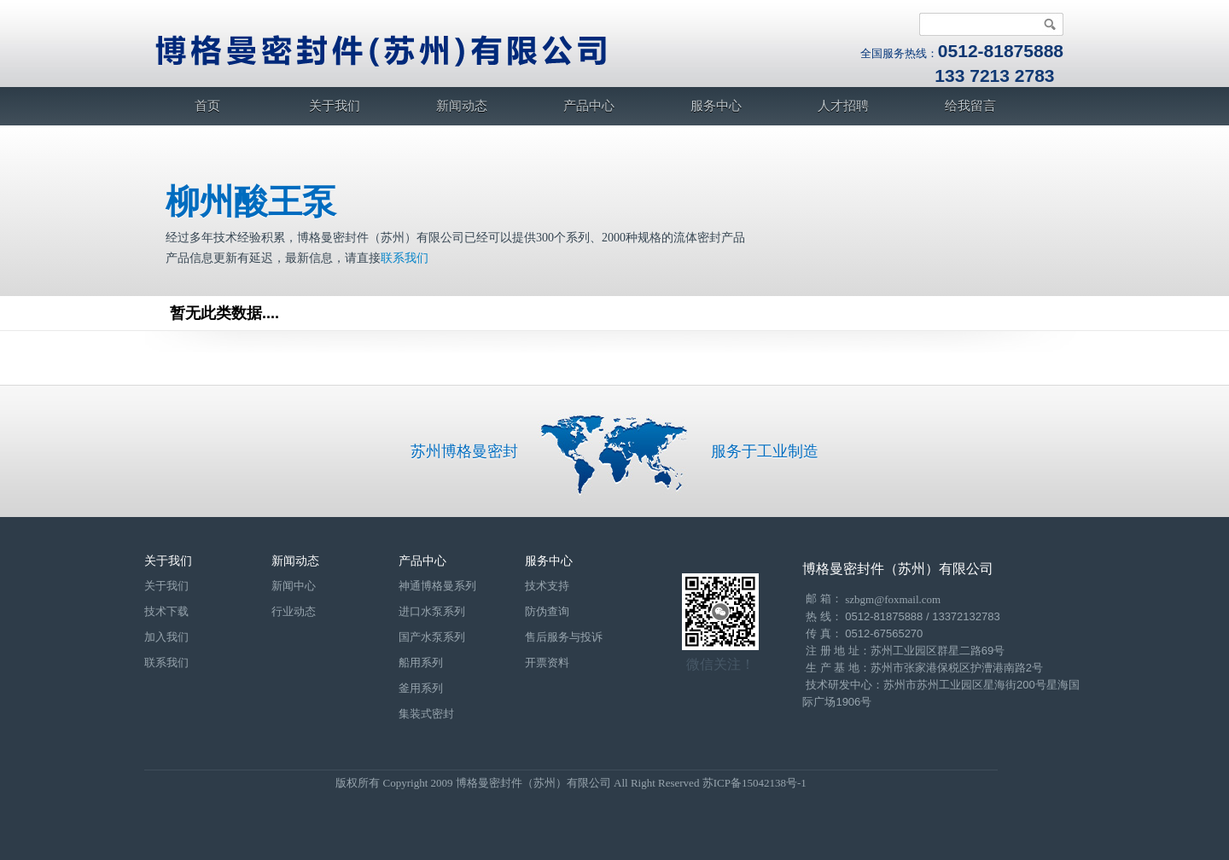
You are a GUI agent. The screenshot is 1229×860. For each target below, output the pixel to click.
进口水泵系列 (432, 611)
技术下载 (166, 611)
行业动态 (293, 611)
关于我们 (334, 106)
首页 (207, 106)
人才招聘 (843, 106)
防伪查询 (547, 611)
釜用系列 (421, 688)
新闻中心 (293, 585)
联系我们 (404, 258)
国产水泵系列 (432, 636)
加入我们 (166, 636)
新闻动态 (461, 106)
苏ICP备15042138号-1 (754, 782)
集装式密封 (426, 713)
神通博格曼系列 (437, 585)
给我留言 (970, 106)
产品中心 (588, 106)
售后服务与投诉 (564, 636)
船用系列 (421, 662)
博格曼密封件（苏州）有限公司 (897, 568)
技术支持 (547, 585)
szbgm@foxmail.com (893, 599)
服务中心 (716, 106)
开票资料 (547, 662)
